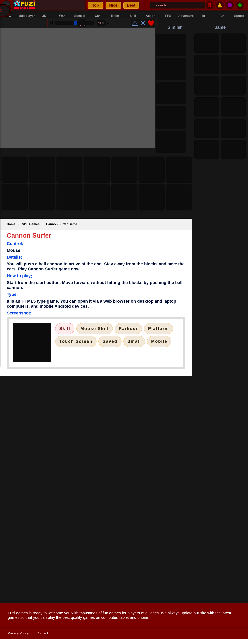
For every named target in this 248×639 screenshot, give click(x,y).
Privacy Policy (18, 633)
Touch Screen (75, 341)
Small (134, 341)
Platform (158, 328)
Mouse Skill (94, 328)
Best (82, 5)
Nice (64, 5)
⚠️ (219, 5)
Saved (109, 341)
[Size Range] (77, 26)
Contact (42, 633)
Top (46, 5)
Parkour (128, 328)
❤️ (154, 26)
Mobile (159, 341)
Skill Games (31, 224)
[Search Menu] (129, 5)
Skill (64, 328)
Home (11, 224)
